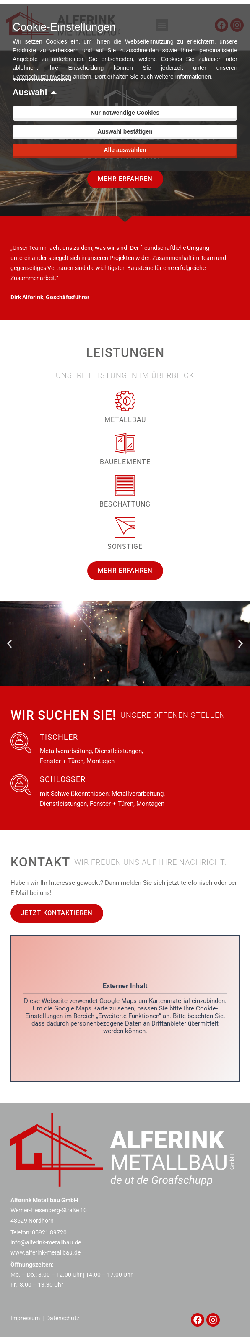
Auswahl (30, 92)
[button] (9, 643)
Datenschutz (62, 1318)
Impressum (25, 1318)
